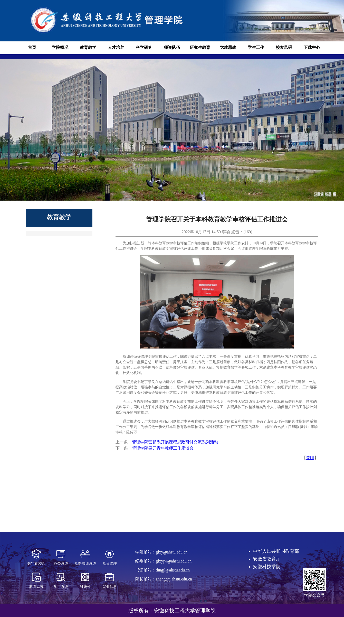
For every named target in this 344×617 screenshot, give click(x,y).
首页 (32, 47)
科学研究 (144, 47)
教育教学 (88, 47)
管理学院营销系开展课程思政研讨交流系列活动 (175, 442)
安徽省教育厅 (267, 558)
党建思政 (228, 47)
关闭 (310, 457)
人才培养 (116, 47)
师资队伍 (172, 47)
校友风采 (284, 47)
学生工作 (256, 47)
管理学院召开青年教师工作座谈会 (163, 448)
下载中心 (312, 47)
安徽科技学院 (267, 566)
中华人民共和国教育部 (276, 551)
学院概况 (60, 47)
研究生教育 (200, 47)
